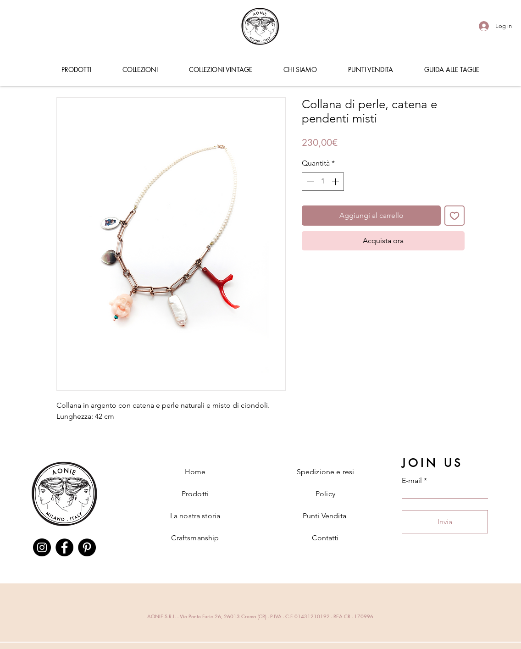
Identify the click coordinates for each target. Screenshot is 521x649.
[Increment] (336, 181)
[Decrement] (309, 181)
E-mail (412, 480)
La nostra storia (195, 515)
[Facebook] (64, 547)
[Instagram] (42, 547)
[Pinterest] (87, 547)
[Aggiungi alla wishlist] (454, 215)
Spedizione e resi (326, 471)
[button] (76, 69)
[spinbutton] (323, 181)
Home (195, 471)
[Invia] (445, 521)
